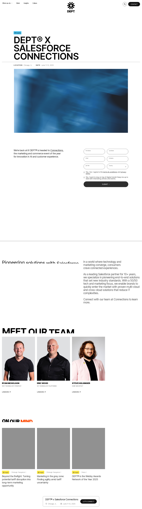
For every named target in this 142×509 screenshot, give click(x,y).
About (82, 482)
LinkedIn (115, 490)
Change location (10, 490)
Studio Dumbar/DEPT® (66, 489)
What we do (7, 3)
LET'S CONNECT (88, 502)
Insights (26, 3)
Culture (35, 3)
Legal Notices (6, 506)
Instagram (106, 490)
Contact (134, 4)
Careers (82, 486)
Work (18, 3)
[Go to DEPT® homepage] (71, 7)
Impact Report (85, 489)
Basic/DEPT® (62, 479)
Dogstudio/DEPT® (64, 482)
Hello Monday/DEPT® (66, 486)
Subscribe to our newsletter (114, 475)
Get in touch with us (110, 482)
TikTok (124, 490)
